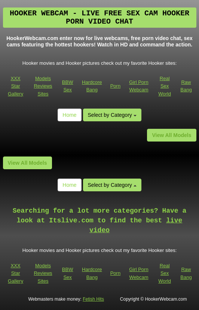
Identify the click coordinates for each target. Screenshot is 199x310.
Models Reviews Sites (43, 86)
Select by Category (112, 115)
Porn (115, 86)
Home (69, 115)
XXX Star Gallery (15, 86)
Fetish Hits (93, 299)
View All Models (171, 135)
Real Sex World (164, 86)
